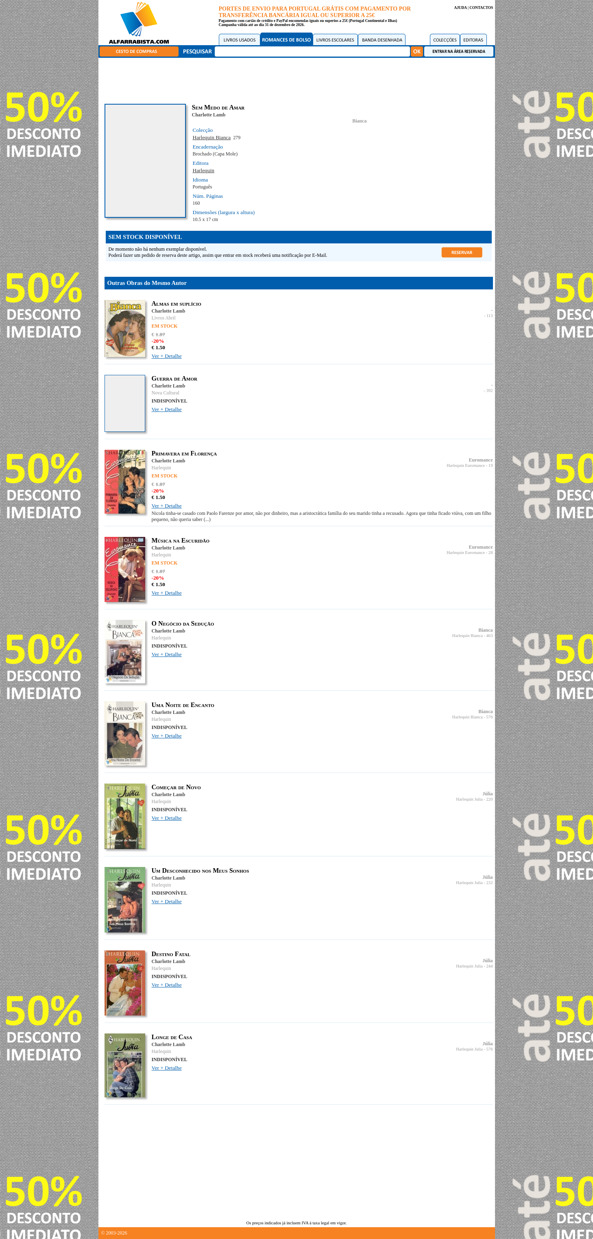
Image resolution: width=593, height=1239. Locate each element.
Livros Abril (164, 318)
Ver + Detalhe (167, 356)
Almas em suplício (176, 303)
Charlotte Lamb (209, 115)
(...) (207, 519)
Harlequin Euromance (466, 465)
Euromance (481, 460)
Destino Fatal (171, 953)
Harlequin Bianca (212, 137)
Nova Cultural (165, 393)
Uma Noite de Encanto (183, 704)
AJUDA (460, 8)
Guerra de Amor (174, 378)
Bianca (359, 121)
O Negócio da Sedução (183, 623)
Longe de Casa (172, 1036)
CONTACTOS (481, 8)
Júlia (487, 794)
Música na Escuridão (181, 540)
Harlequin (203, 170)
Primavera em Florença (184, 453)
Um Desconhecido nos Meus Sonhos (200, 870)
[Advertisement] (298, 79)
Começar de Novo (176, 787)
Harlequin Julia (469, 799)
